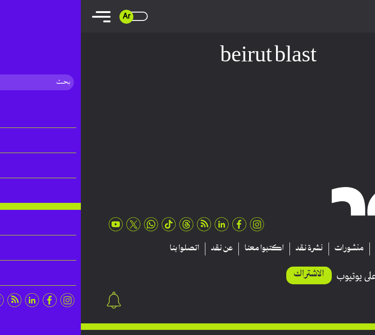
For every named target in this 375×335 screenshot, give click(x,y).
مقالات (337, 248)
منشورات (268, 248)
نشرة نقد (228, 248)
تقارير (305, 248)
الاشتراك (228, 274)
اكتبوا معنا (183, 248)
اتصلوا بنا (103, 248)
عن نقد (141, 248)
